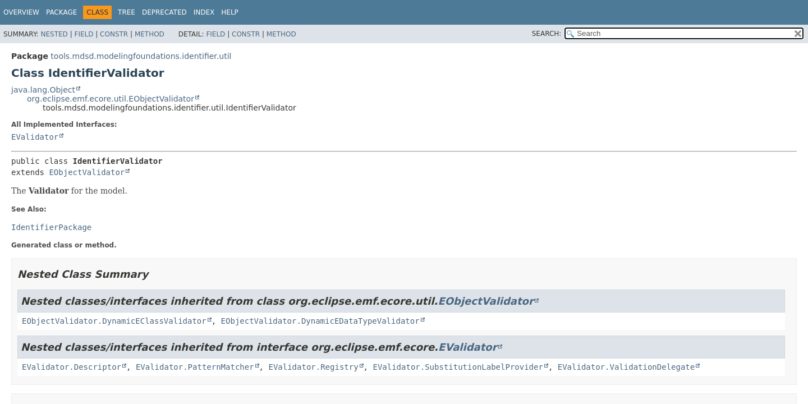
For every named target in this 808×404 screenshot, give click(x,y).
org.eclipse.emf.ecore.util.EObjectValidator (110, 98)
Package (61, 12)
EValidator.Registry (313, 366)
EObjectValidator (87, 172)
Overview (21, 12)
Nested (53, 34)
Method (149, 34)
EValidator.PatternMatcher (195, 366)
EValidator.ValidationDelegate (626, 366)
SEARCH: (547, 34)
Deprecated (164, 12)
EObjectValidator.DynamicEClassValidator (114, 320)
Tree (126, 12)
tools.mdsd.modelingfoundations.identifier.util (140, 56)
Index (204, 12)
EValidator (34, 136)
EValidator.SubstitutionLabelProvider (458, 366)
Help (229, 12)
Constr (114, 34)
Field (83, 34)
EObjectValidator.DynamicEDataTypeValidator (320, 320)
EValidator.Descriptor (71, 366)
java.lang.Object (43, 89)
